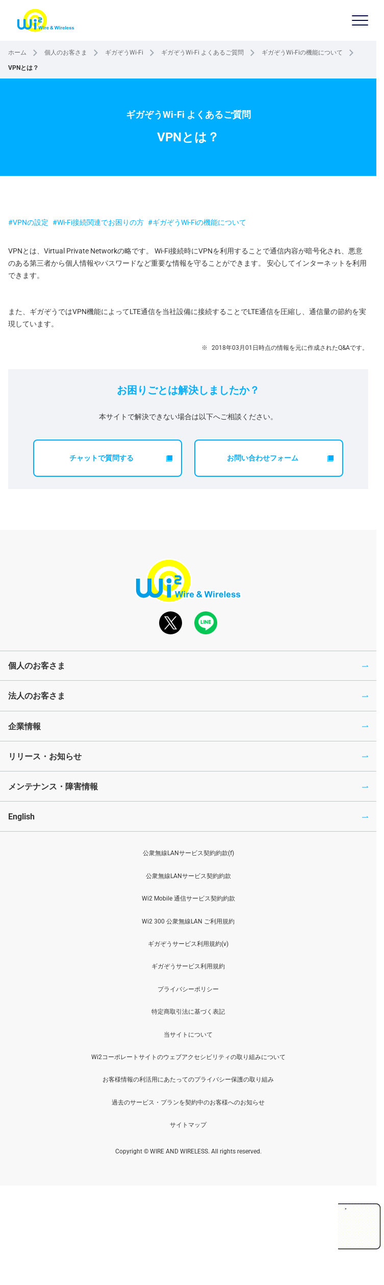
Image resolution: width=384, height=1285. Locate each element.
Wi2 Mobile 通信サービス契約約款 (188, 898)
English (21, 816)
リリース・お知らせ (45, 756)
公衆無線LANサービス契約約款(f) (188, 853)
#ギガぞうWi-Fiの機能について (197, 222)
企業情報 (24, 726)
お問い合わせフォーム (280, 458)
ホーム (17, 52)
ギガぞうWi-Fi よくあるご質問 (202, 52)
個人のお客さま (65, 52)
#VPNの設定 (28, 222)
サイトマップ (188, 1124)
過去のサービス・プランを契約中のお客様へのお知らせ (188, 1102)
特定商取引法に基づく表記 (188, 1011)
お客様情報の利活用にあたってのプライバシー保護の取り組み (188, 1079)
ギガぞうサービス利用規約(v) (188, 943)
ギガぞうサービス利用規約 (188, 966)
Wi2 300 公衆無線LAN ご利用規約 (188, 921)
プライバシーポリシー (188, 989)
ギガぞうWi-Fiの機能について (302, 52)
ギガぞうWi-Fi (124, 52)
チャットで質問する (121, 458)
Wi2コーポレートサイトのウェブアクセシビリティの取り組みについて (188, 1057)
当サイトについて (188, 1034)
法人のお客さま (36, 696)
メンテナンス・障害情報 (53, 786)
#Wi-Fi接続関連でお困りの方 (98, 222)
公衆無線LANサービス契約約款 (188, 876)
